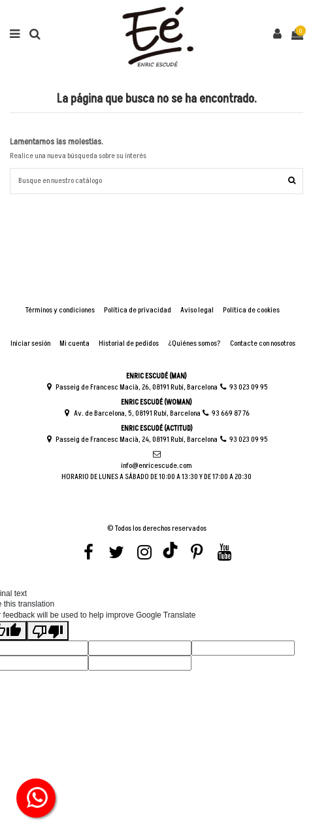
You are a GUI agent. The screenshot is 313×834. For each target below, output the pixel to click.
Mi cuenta (74, 344)
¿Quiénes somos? (194, 344)
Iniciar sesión (30, 344)
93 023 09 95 (243, 387)
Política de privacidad (137, 310)
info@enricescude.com (156, 460)
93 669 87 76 (226, 413)
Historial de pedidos (129, 344)
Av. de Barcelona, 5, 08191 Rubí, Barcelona (132, 413)
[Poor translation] (48, 631)
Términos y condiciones (60, 310)
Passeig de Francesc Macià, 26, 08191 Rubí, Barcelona (131, 387)
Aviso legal (197, 310)
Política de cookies (251, 310)
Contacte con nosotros (262, 344)
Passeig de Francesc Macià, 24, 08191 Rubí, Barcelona (131, 439)
